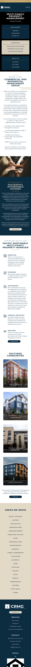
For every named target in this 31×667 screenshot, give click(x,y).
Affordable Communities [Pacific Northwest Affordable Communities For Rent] (15, 49)
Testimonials (15, 33)
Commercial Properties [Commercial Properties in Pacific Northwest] (15, 51)
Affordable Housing (15, 626)
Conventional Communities (15, 46)
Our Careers (15, 67)
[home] (6, 7)
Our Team (15, 64)
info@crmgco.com (15, 647)
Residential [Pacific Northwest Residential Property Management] (15, 623)
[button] (15, 656)
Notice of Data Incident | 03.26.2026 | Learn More (15, 1)
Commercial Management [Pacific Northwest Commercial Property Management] (15, 629)
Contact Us (15, 35)
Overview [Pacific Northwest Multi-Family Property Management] (16, 30)
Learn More (15, 229)
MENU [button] (28, 7)
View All (15, 496)
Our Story (15, 62)
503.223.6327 (15, 644)
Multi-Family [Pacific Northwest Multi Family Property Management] (15, 620)
